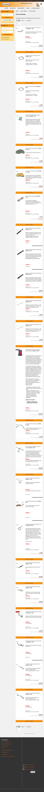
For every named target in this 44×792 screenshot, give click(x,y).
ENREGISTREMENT (7, 34)
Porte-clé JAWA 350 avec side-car (32, 501)
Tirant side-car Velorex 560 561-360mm (33, 693)
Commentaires (20, 8)
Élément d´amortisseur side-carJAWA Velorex (34, 273)
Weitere (6, 8)
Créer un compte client (5, 37)
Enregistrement (37, 0)
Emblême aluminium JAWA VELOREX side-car (34, 300)
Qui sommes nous (35, 8)
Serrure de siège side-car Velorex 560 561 (33, 562)
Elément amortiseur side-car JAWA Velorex (33, 228)
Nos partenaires (4, 754)
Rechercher (22, 0)
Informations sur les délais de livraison (8, 756)
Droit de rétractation (5, 752)
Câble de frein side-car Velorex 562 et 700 (33, 55)
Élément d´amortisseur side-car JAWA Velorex (34, 249)
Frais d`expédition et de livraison (7, 750)
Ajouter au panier (29, 111)
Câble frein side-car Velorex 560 (31, 86)
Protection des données (5, 741)
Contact (2, 748)
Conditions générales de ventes (6, 743)
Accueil (28, 8)
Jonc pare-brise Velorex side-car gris (32, 423)
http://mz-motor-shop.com (29, 769)
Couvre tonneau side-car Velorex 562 (32, 148)
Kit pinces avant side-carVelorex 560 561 (33, 478)
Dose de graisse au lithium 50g (31, 196)
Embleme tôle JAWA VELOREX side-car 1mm (33, 324)
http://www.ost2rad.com (29, 764)
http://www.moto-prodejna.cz (30, 766)
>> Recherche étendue (7, 20)
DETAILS (27, 36)
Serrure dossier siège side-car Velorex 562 (33, 586)
